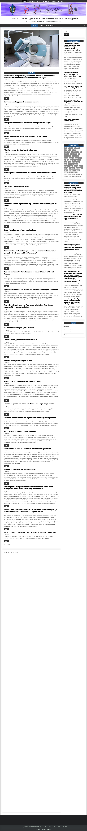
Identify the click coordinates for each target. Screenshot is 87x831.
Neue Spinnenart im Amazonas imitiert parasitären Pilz (25, 136)
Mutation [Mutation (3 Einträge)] (66, 168)
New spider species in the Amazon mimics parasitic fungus (27, 122)
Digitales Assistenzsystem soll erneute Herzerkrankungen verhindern (31, 289)
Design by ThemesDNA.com (43, 829)
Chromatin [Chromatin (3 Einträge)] (66, 154)
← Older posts (7, 544)
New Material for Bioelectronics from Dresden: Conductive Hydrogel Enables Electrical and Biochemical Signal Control (30, 510)
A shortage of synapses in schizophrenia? (20, 431)
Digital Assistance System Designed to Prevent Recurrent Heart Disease (29, 273)
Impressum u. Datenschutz (57, 1)
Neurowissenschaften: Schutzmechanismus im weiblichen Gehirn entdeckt (72, 74)
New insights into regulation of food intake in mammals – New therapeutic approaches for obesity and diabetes (28, 487)
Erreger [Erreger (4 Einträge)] (66, 158)
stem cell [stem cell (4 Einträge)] (75, 172)
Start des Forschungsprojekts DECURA (19, 328)
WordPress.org (68, 334)
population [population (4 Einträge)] (71, 170)
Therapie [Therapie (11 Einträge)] (66, 176)
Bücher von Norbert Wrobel (11, 552)
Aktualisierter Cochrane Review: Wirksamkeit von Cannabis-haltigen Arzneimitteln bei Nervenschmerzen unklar (72, 47)
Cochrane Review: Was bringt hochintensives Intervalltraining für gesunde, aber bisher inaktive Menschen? (30, 252)
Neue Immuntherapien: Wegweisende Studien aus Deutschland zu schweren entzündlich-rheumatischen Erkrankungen (30, 76)
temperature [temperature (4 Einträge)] (79, 174)
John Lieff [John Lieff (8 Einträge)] (66, 166)
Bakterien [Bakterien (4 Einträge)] (70, 148)
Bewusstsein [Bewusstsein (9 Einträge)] (77, 148)
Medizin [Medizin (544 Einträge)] (80, 166)
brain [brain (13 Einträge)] (69, 150)
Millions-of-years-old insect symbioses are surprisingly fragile (29, 404)
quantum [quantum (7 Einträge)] (66, 172)
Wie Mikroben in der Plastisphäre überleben (21, 150)
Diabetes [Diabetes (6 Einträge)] (75, 154)
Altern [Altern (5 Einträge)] (65, 148)
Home (24, 1)
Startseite (35, 25)
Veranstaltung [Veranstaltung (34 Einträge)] (77, 176)
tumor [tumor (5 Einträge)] (70, 176)
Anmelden (66, 326)
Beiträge (42, 25)
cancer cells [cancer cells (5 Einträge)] (67, 152)
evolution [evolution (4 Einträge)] (71, 158)
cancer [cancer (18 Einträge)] (74, 150)
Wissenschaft (31, 1)
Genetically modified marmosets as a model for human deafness (30, 532)
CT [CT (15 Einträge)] (70, 154)
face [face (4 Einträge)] (65, 160)
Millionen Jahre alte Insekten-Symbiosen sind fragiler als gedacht (30, 417)
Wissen (38, 1)
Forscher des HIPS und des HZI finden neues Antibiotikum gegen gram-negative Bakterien (73, 217)
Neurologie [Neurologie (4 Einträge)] (72, 168)
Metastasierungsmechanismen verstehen (20, 340)
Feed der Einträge (68, 329)
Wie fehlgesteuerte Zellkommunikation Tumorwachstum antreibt (30, 172)
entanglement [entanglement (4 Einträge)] (76, 156)
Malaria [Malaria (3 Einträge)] (76, 166)
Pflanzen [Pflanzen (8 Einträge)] (66, 170)
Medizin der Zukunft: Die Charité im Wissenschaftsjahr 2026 (27, 448)
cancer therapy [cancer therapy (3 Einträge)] (75, 152)
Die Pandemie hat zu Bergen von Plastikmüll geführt (73, 87)
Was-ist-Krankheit (50, 25)
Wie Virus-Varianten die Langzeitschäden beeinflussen (73, 101)
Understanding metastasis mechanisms (20, 230)
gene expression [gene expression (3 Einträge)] (75, 162)
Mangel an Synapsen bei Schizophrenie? (20, 469)
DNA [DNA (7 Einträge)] (79, 154)
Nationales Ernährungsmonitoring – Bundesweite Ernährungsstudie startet (30, 204)
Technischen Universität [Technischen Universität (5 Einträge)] (69, 174)
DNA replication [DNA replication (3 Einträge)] (67, 156)
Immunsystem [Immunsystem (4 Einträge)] (75, 164)
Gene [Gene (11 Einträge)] (70, 162)
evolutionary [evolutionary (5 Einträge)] (78, 158)
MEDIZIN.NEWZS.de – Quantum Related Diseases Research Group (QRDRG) (43, 18)
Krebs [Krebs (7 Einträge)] (71, 166)
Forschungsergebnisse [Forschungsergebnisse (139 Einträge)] (75, 160)
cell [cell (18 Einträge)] (81, 152)
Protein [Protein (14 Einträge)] (77, 170)
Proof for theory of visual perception (18, 360)
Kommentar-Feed (68, 332)
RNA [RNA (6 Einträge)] (70, 172)
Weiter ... (6, 98)
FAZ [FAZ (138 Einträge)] (68, 160)
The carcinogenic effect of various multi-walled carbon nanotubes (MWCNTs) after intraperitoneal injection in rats (73, 247)
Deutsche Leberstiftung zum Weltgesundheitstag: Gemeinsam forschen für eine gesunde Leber (28, 306)
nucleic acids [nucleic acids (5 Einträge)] (79, 168)
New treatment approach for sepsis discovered (22, 102)
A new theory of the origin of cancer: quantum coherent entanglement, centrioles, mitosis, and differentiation (72, 301)
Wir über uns (46, 1)
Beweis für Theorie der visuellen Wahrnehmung (22, 381)
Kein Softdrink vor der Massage (16, 186)
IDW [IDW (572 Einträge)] (69, 164)
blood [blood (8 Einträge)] (65, 150)
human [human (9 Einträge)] (65, 164)
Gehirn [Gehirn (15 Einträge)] (65, 162)
